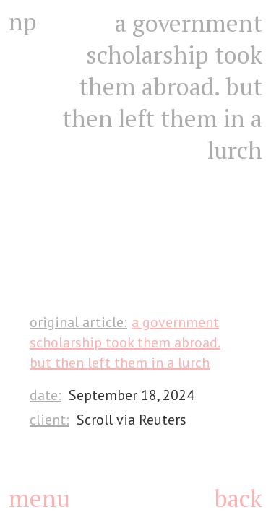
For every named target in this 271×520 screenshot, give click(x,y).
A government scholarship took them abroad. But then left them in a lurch (125, 342)
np (23, 21)
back (238, 498)
